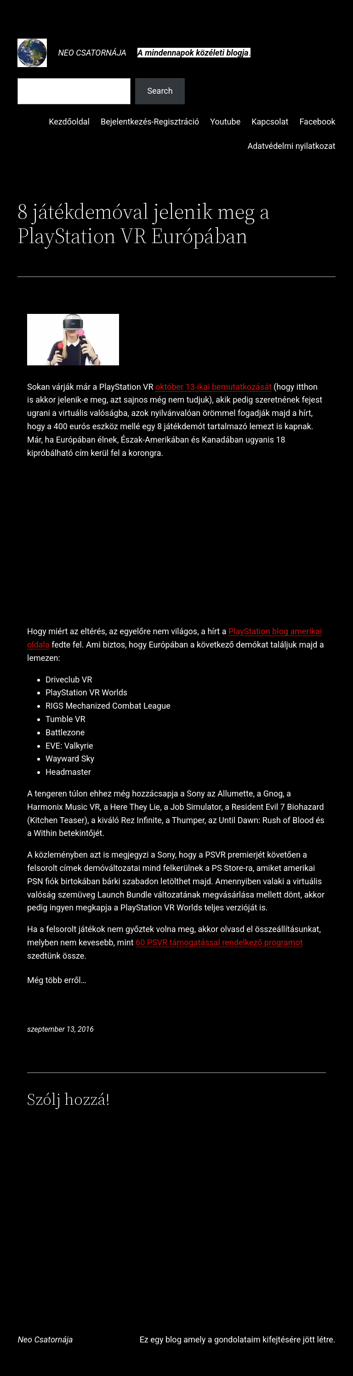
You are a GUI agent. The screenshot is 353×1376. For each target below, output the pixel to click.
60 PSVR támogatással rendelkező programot (219, 942)
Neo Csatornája (92, 52)
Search (159, 91)
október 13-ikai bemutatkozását (213, 387)
